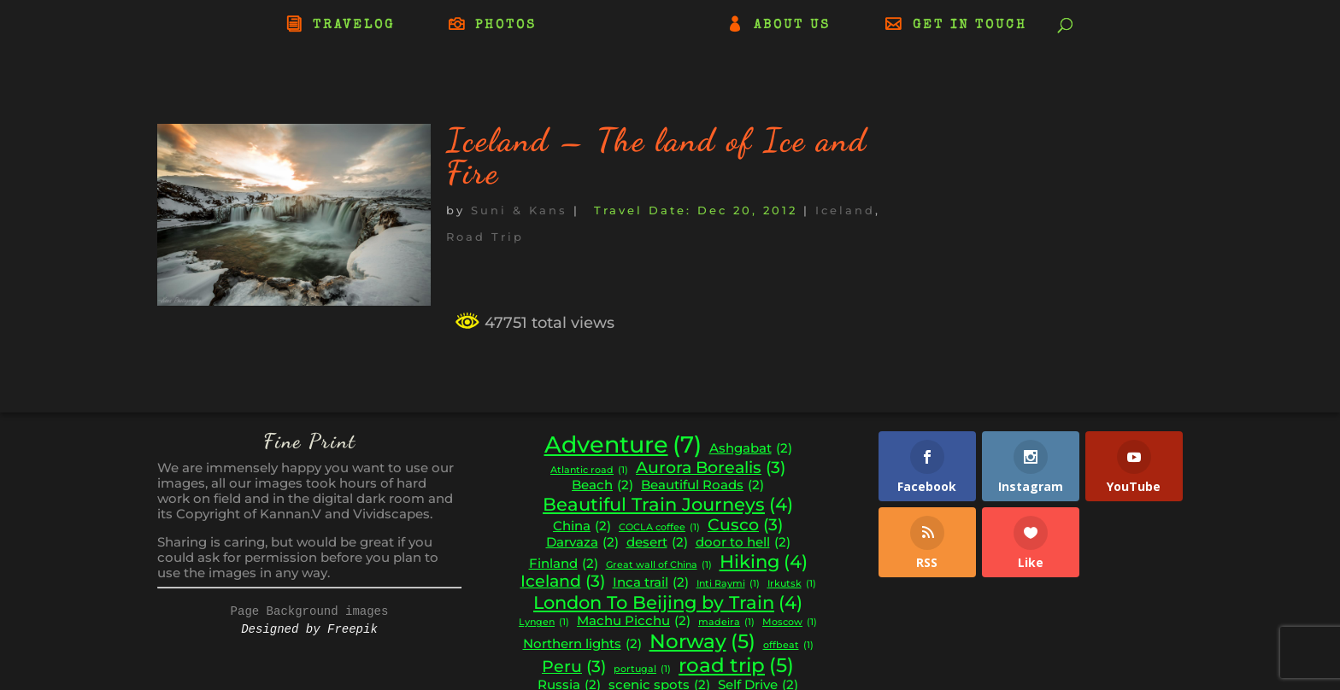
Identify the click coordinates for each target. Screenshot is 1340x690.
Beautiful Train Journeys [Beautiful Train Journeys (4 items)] (668, 505)
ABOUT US (792, 26)
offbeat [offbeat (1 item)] (788, 646)
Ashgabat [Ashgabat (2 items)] (750, 449)
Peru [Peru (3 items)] (574, 667)
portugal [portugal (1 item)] (642, 669)
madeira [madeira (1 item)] (726, 623)
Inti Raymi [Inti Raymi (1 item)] (728, 584)
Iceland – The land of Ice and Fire (656, 156)
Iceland (845, 210)
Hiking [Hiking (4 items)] (764, 562)
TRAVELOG (354, 26)
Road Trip (485, 236)
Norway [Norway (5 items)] (702, 641)
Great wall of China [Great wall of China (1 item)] (659, 565)
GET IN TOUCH (970, 26)
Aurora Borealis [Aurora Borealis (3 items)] (710, 468)
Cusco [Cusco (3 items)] (745, 525)
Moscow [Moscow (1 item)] (789, 623)
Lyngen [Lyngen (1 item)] (544, 623)
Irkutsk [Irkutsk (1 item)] (791, 584)
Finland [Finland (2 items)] (563, 564)
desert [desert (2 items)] (657, 543)
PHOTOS (506, 26)
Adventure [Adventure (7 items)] (623, 445)
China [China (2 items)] (582, 526)
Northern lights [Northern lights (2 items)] (582, 644)
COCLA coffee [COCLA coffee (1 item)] (659, 528)
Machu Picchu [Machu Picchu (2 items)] (634, 621)
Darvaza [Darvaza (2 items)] (582, 543)
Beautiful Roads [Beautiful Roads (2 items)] (702, 485)
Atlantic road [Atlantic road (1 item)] (589, 471)
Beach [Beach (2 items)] (602, 485)
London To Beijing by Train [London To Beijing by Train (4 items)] (667, 603)
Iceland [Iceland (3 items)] (562, 581)
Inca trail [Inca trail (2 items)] (651, 583)
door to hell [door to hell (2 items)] (743, 543)
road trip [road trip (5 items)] (736, 665)
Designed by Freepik (309, 629)
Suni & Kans (519, 210)
